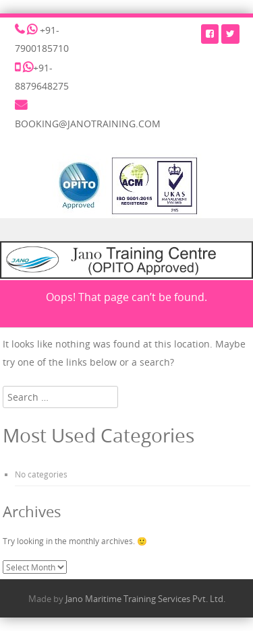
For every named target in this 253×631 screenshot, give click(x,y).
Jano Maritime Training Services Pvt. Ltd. (145, 599)
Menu (126, 230)
